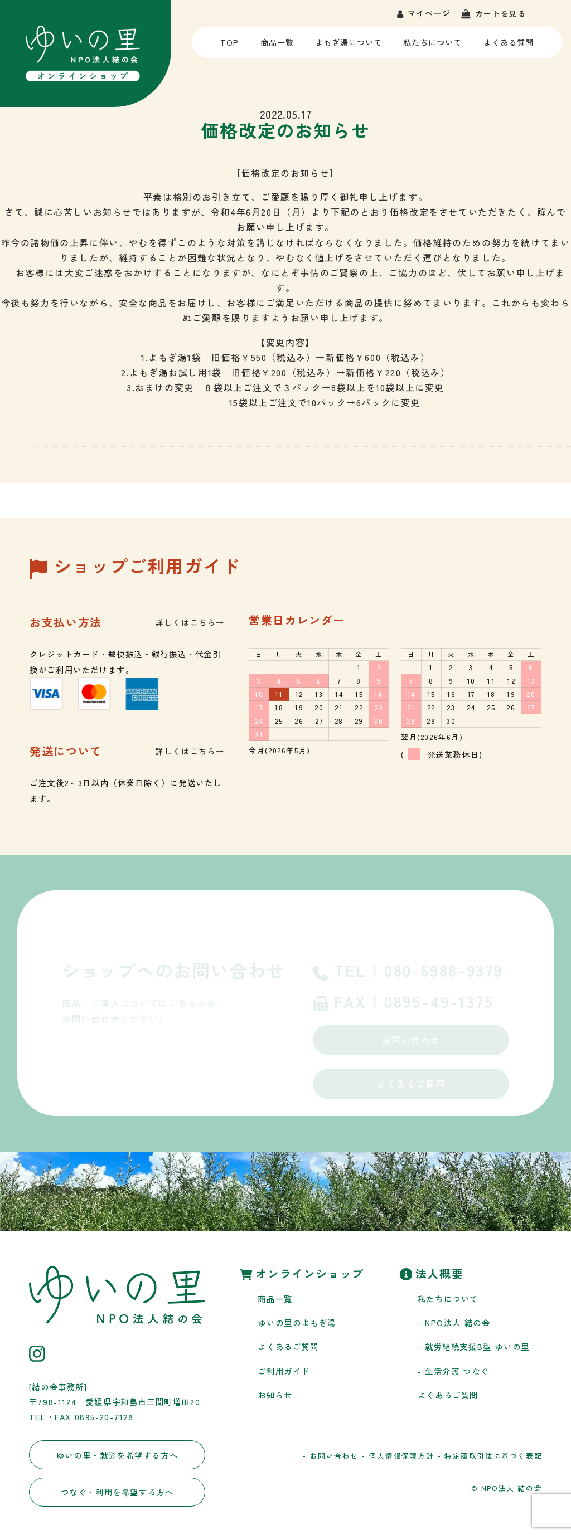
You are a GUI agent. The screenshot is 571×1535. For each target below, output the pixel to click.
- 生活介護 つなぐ (453, 1371)
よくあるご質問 (411, 1083)
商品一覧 (276, 47)
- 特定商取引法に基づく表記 (489, 1455)
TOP (231, 47)
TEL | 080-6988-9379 (408, 972)
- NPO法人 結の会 (454, 1322)
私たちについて (432, 47)
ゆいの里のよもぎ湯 (297, 1322)
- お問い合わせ (330, 1455)
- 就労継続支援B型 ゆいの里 (474, 1346)
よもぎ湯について (348, 47)
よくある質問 (508, 47)
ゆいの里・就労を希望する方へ (117, 1455)
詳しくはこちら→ (190, 622)
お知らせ (275, 1395)
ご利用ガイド (284, 1371)
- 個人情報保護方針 (397, 1455)
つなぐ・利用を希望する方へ (117, 1492)
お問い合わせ (411, 1039)
